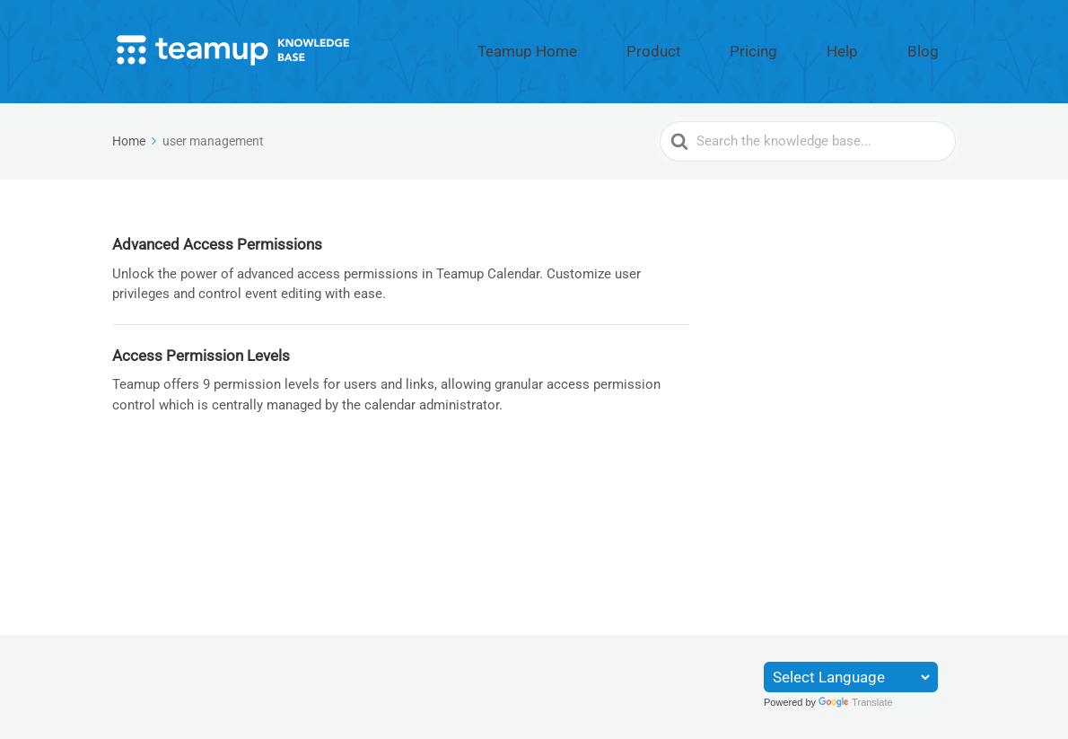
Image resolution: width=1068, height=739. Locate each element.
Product (743, 48)
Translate (855, 702)
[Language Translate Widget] (851, 677)
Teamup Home (647, 48)
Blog (935, 48)
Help (879, 48)
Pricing (815, 48)
